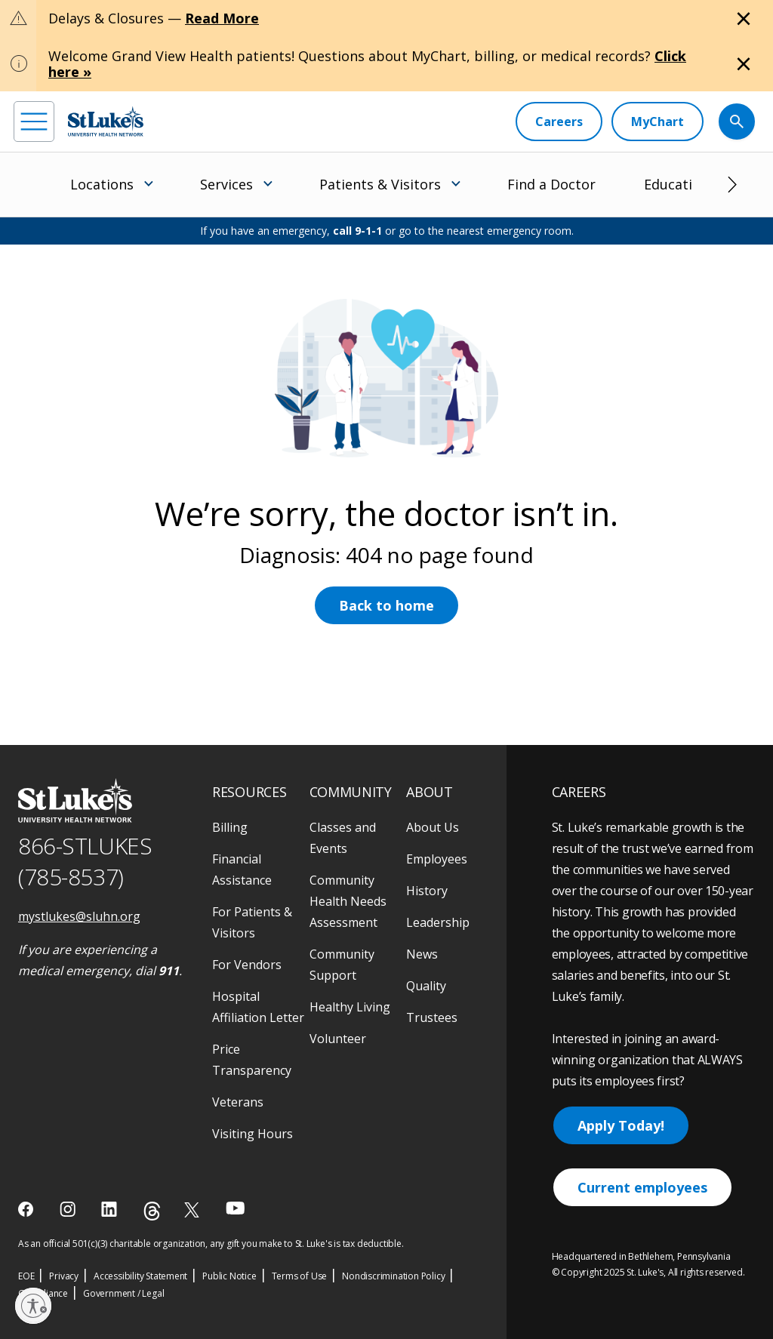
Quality (426, 985)
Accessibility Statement (140, 1276)
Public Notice (229, 1276)
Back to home (386, 605)
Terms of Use (300, 1276)
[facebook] (27, 1209)
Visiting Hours (252, 1133)
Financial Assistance (242, 869)
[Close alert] (743, 19)
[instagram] (69, 1209)
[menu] (34, 121)
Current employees (642, 1187)
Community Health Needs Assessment (348, 901)
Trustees (431, 1017)
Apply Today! (620, 1125)
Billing (230, 827)
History (427, 890)
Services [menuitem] (226, 184)
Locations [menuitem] (102, 184)
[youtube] (235, 1208)
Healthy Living (350, 1007)
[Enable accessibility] (33, 1306)
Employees (436, 859)
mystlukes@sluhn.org (79, 916)
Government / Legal (123, 1293)
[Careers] (559, 121)
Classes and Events (343, 838)
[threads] (152, 1211)
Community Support (342, 964)
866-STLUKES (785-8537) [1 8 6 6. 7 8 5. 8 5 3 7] (85, 861)
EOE (26, 1276)
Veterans (237, 1102)
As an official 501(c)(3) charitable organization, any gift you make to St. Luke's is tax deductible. (211, 1243)
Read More (222, 18)
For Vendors (247, 964)
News (422, 954)
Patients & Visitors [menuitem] (380, 184)
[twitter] (193, 1209)
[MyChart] (657, 121)
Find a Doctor (551, 184)
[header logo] (105, 121)
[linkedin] (110, 1209)
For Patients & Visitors (252, 922)
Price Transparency (251, 1060)
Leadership (438, 922)
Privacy (64, 1276)
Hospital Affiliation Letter (258, 1007)
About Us (432, 827)
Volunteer (338, 1038)
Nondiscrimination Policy (393, 1276)
